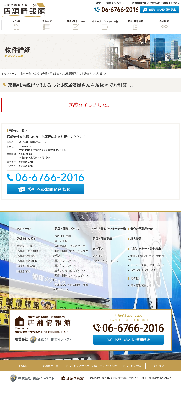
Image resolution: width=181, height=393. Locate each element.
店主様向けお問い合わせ (144, 270)
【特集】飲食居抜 (25, 256)
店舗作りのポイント (66, 265)
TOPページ (24, 228)
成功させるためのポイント (70, 270)
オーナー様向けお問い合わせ (147, 265)
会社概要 (164, 25)
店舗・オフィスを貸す (105, 365)
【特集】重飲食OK (26, 261)
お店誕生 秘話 (62, 235)
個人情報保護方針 (140, 285)
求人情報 (135, 238)
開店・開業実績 (134, 25)
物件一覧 (46, 25)
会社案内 (98, 248)
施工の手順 (60, 240)
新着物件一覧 (24, 245)
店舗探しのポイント (66, 260)
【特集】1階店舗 (25, 266)
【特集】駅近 (23, 271)
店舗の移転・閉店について (70, 246)
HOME (16, 25)
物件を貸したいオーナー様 (105, 25)
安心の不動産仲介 (141, 228)
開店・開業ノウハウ (75, 25)
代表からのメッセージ (105, 261)
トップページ (9, 73)
